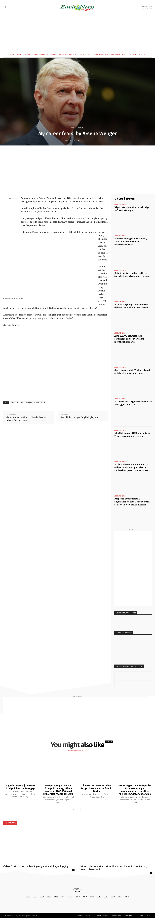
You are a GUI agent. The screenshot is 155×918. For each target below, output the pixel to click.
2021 (63, 896)
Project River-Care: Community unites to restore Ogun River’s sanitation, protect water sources (132, 467)
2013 (120, 896)
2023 (49, 896)
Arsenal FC (14, 403)
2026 (28, 896)
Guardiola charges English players (79, 417)
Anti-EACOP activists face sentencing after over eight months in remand (129, 339)
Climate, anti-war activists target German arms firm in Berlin (96, 788)
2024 (42, 896)
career (36, 403)
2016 (99, 896)
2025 (35, 896)
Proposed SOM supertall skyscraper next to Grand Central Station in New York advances (132, 501)
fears (43, 403)
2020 (71, 896)
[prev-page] (74, 809)
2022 (56, 896)
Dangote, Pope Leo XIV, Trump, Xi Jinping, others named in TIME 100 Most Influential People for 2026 (58, 789)
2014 (113, 896)
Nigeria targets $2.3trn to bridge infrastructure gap (20, 787)
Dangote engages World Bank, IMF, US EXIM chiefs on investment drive (130, 241)
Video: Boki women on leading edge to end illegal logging (36, 865)
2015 (106, 896)
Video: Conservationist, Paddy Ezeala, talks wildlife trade (26, 419)
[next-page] (80, 809)
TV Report (10, 822)
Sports (80, 127)
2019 (78, 896)
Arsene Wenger (26, 403)
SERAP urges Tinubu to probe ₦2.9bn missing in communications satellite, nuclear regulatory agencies (134, 789)
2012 (127, 896)
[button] (5, 7)
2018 (85, 896)
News (73, 127)
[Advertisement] (77, 33)
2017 (92, 896)
